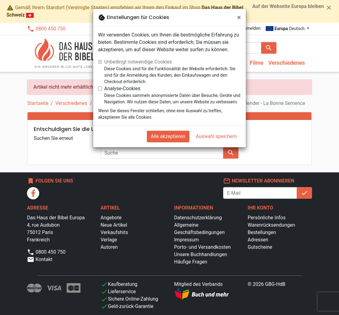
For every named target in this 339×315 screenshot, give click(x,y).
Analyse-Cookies (122, 88)
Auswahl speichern (216, 136)
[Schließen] (239, 17)
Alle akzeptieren (168, 136)
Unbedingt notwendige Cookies (138, 62)
